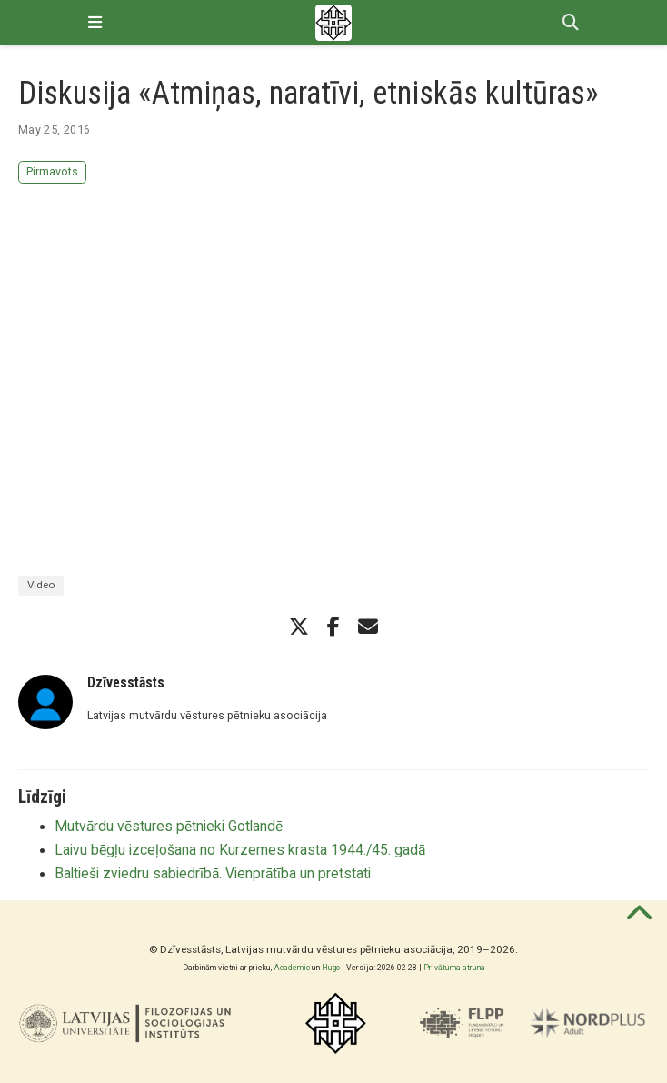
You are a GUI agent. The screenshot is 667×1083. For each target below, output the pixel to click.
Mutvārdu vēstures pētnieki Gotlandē (169, 826)
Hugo (331, 967)
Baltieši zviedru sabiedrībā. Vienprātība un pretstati (213, 874)
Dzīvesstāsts (125, 683)
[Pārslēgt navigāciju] (95, 23)
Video (41, 584)
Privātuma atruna (454, 967)
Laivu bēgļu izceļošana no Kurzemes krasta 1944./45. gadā (240, 850)
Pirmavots (52, 171)
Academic (292, 967)
